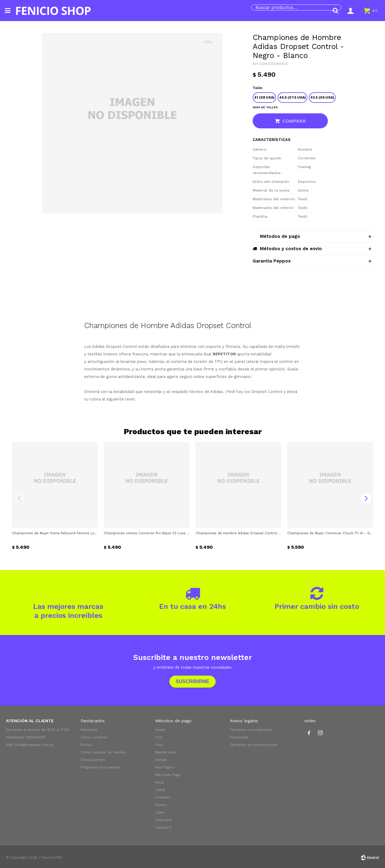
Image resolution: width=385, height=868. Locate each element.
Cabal (160, 790)
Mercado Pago (168, 775)
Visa (159, 745)
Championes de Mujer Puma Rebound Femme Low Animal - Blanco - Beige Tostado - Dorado (55, 533)
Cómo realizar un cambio (103, 752)
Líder (160, 812)
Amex (160, 730)
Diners (161, 805)
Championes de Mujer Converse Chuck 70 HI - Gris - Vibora (330, 533)
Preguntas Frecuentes (100, 767)
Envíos (86, 745)
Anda (159, 782)
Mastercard (165, 752)
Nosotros (89, 730)
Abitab (161, 760)
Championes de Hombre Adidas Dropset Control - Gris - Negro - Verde (238, 533)
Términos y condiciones (251, 730)
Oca (158, 737)
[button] (335, 11)
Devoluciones (93, 760)
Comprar (294, 121)
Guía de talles (265, 107)
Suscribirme (192, 681)
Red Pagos (164, 767)
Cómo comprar (94, 737)
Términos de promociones (254, 745)
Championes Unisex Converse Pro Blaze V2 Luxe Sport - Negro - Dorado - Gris (146, 533)
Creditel (162, 797)
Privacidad (239, 737)
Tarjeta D (163, 827)
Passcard (163, 820)
